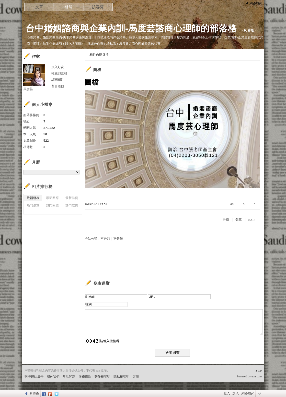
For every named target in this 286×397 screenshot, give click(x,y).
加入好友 (57, 67)
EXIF (251, 220)
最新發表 (33, 198)
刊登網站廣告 (34, 376)
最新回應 (52, 198)
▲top (258, 370)
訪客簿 (98, 7)
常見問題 (69, 376)
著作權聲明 (102, 376)
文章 (39, 7)
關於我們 (53, 376)
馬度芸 (28, 89)
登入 (227, 393)
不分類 (105, 238)
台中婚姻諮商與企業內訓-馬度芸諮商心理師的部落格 (131, 28)
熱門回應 (52, 205)
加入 (235, 393)
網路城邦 (247, 393)
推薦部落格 (59, 73)
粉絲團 (34, 393)
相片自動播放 (99, 55)
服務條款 (85, 376)
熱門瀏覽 (33, 205)
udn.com (257, 376)
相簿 (68, 7)
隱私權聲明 (121, 376)
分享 (238, 220)
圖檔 (97, 70)
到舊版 (249, 30)
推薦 (226, 220)
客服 (136, 376)
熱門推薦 (71, 205)
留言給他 (57, 86)
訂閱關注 (57, 80)
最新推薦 (71, 198)
